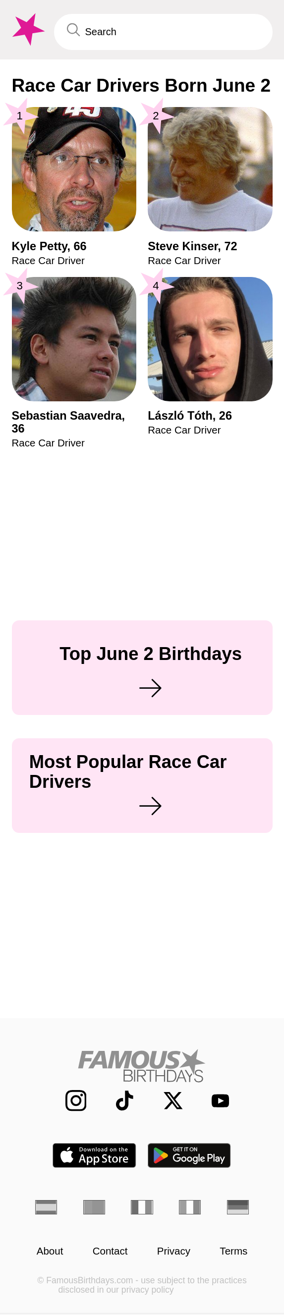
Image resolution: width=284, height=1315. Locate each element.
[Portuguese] (94, 1207)
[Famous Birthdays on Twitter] (166, 1100)
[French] (142, 1207)
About (50, 1251)
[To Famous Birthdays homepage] (27, 30)
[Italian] (190, 1207)
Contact (110, 1251)
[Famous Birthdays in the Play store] (189, 1155)
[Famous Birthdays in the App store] (94, 1155)
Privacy (173, 1251)
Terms (233, 1251)
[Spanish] (46, 1207)
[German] (238, 1207)
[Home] (142, 1065)
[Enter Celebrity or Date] (163, 32)
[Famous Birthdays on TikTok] (117, 1100)
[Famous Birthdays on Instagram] (68, 1100)
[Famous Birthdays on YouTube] (215, 1100)
